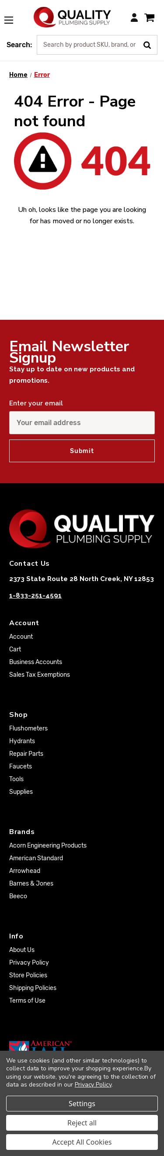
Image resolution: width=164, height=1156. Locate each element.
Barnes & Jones (31, 883)
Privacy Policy (29, 962)
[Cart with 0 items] (149, 17)
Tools (16, 779)
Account (21, 636)
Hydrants (22, 741)
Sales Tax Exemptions (39, 674)
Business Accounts (35, 662)
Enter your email (36, 403)
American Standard (36, 858)
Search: (19, 45)
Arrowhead (24, 871)
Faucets (20, 766)
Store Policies (28, 975)
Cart (15, 649)
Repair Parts (26, 754)
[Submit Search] (150, 44)
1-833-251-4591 (35, 595)
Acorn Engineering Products (48, 845)
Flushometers (28, 728)
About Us (22, 950)
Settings (82, 1103)
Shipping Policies (32, 988)
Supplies (21, 792)
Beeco (18, 896)
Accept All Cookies (82, 1142)
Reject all (82, 1123)
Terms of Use (27, 1000)
